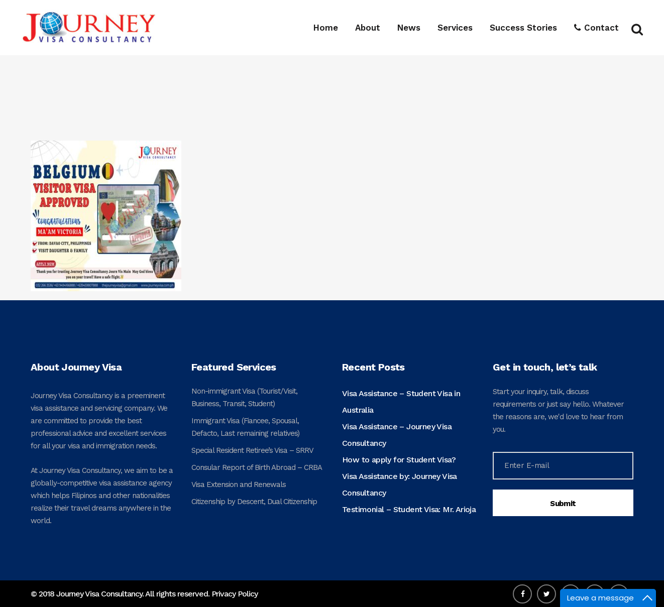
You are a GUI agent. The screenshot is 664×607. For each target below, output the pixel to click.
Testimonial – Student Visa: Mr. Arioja (409, 509)
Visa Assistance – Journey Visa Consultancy (397, 435)
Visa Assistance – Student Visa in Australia (401, 402)
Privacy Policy (234, 593)
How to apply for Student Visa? (399, 459)
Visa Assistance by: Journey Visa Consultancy (399, 484)
